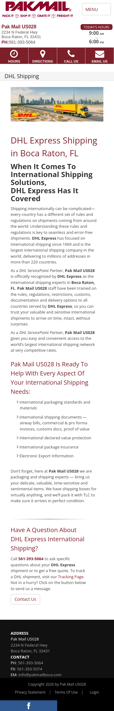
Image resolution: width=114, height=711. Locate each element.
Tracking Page (71, 576)
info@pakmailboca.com (40, 674)
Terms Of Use (66, 692)
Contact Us (25, 599)
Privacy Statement (30, 692)
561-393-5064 (30, 558)
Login (94, 692)
